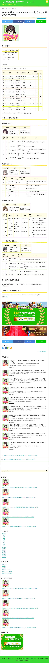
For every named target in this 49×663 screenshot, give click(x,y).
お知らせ (4, 564)
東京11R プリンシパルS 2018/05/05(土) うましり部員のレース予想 (27, 433)
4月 (4, 540)
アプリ (3, 566)
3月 (4, 542)
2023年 (4, 547)
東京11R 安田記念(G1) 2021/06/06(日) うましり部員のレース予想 (26, 370)
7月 (4, 536)
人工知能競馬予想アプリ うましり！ (18, 2)
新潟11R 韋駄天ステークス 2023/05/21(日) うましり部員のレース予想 (19, 456)
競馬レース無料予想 (41, 18)
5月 (4, 539)
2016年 (4, 557)
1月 (4, 544)
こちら (6, 285)
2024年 (4, 533)
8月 (4, 535)
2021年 (4, 550)
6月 (4, 538)
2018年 (4, 554)
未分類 (3, 567)
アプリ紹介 (3, 658)
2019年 (4, 552)
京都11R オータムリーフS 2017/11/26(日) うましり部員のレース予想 (27, 397)
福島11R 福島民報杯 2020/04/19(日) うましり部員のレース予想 (26, 425)
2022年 (4, 548)
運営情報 (47, 658)
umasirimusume (42, 351)
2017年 (4, 555)
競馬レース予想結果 (7, 571)
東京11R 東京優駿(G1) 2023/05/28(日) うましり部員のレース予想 (18, 460)
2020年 (4, 551)
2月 (4, 543)
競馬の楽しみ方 (6, 569)
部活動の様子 (33, 658)
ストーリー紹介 (18, 658)
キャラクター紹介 (9, 658)
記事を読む (11, 367)
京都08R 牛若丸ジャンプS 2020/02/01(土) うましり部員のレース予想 (27, 406)
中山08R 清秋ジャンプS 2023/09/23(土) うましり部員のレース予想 (27, 379)
